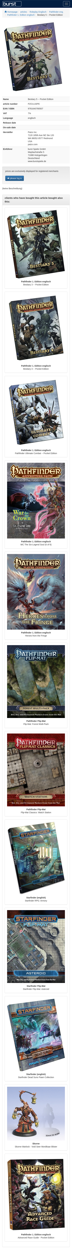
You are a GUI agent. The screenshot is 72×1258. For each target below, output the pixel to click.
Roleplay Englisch (38, 12)
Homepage (11, 12)
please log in (14, 178)
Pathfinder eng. (56, 12)
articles (23, 12)
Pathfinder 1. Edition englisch (21, 15)
